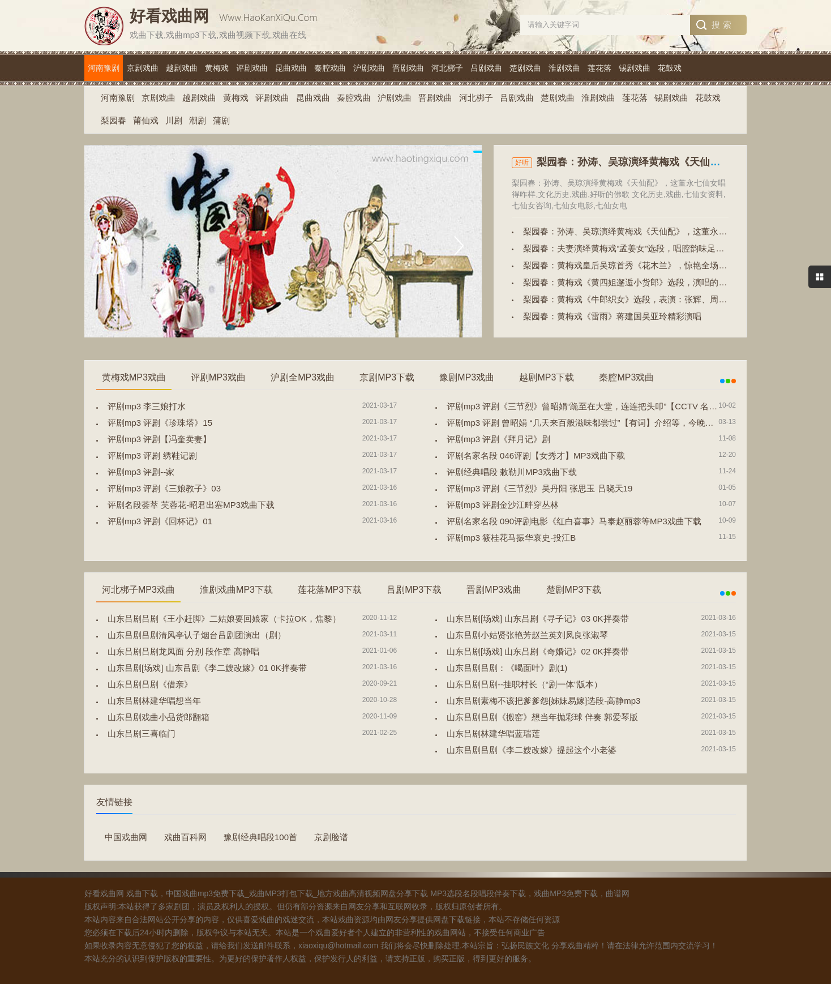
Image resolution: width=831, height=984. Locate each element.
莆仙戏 (146, 120)
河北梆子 (447, 67)
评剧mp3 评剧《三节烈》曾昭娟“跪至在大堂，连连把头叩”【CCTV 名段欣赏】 (595, 406)
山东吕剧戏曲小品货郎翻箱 (158, 717)
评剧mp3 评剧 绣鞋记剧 (152, 455)
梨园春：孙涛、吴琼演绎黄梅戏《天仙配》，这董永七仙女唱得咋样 (650, 231)
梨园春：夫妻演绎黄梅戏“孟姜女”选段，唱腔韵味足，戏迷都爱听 (644, 248)
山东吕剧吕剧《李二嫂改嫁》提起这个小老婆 (531, 750)
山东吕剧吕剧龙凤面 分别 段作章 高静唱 (183, 651)
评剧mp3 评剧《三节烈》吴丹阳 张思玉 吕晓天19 (539, 488)
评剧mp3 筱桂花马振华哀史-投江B (511, 537)
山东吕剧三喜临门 (141, 733)
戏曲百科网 (185, 837)
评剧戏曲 (252, 67)
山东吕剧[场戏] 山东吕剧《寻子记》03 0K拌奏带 (538, 618)
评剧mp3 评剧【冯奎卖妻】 (159, 439)
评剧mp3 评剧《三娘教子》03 (164, 488)
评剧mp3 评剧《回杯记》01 (160, 521)
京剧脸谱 (331, 837)
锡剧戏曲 (634, 67)
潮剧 (197, 120)
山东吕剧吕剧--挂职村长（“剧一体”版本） (524, 684)
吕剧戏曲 (486, 67)
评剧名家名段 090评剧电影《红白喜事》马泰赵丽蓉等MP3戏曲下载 (574, 521)
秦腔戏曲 (330, 67)
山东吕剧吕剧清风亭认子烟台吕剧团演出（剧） (197, 635)
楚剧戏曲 (525, 67)
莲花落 (599, 67)
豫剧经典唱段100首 (260, 837)
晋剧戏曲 (408, 67)
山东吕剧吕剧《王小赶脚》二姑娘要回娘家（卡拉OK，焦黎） (224, 618)
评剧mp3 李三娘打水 (147, 406)
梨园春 (113, 120)
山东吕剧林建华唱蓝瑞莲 (493, 733)
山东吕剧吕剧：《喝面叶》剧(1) (507, 668)
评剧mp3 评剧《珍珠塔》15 (160, 422)
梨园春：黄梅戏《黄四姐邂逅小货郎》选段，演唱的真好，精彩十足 (650, 282)
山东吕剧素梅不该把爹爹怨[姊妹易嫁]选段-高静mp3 (544, 700)
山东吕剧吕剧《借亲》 (150, 684)
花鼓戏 (670, 67)
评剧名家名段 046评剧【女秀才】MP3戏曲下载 (536, 455)
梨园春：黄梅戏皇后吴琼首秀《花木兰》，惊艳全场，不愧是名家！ (650, 265)
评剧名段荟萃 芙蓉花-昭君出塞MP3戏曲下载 (191, 505)
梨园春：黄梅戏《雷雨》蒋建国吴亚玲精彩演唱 (612, 316)
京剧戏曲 (143, 67)
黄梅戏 (217, 67)
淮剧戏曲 (564, 67)
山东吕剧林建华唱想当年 (154, 700)
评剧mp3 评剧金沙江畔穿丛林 (503, 505)
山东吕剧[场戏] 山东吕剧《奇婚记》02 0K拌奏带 (538, 651)
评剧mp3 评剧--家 (141, 472)
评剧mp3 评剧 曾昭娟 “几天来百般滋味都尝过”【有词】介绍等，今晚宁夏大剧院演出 (606, 422)
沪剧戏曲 (369, 67)
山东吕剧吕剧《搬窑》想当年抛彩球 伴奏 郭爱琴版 (542, 717)
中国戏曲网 (126, 837)
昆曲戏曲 (291, 67)
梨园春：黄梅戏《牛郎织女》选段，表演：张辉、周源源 (629, 299)
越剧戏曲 (182, 67)
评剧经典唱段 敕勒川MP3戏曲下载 (512, 472)
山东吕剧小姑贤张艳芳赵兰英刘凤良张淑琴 (527, 635)
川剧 (173, 120)
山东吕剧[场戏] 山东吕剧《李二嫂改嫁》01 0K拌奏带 (207, 668)
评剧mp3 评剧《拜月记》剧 (498, 439)
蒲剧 (221, 120)
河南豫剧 (103, 67)
